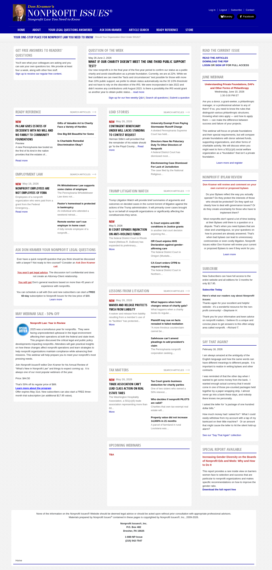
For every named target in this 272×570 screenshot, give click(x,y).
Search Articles (80, 112)
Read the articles (215, 57)
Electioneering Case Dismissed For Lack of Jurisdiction (169, 165)
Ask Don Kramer (110, 30)
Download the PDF (215, 61)
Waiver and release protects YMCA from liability (128, 307)
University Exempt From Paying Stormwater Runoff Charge (169, 125)
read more (138, 92)
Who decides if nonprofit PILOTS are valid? (170, 401)
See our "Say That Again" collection (221, 435)
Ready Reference (167, 30)
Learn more (55, 299)
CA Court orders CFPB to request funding (165, 264)
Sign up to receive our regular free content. (38, 73)
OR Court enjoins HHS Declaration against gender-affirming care (167, 245)
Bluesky (226, 16)
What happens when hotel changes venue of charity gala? (169, 304)
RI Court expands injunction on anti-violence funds (128, 231)
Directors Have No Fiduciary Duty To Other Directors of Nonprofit (167, 145)
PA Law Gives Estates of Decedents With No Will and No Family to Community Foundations (34, 132)
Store (189, 30)
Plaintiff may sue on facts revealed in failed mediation (167, 322)
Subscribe (236, 10)
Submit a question (179, 97)
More (112, 249)
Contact (250, 10)
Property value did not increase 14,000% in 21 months (169, 419)
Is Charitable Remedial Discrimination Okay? (70, 142)
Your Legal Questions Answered (70, 30)
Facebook (246, 16)
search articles (80, 174)
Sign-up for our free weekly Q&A (126, 97)
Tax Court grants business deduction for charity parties (167, 383)
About (36, 30)
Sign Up (220, 65)
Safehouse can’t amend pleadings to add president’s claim (167, 342)
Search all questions (157, 97)
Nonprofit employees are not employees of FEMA (32, 190)
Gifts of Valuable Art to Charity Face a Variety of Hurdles (75, 125)
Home (21, 30)
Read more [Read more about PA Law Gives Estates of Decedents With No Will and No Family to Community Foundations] (21, 160)
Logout (223, 10)
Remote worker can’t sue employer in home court (72, 223)
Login (206, 65)
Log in (212, 10)
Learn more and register (229, 162)
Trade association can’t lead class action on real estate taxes (126, 388)
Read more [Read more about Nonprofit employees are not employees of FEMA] (21, 211)
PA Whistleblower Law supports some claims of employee (75, 187)
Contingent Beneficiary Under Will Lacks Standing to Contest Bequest (127, 130)
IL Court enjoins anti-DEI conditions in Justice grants (167, 225)
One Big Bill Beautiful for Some (75, 133)
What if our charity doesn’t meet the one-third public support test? (137, 63)
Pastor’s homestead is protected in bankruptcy (76, 205)
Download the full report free (219, 489)
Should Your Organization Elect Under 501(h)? (117, 37)
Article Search (139, 30)
